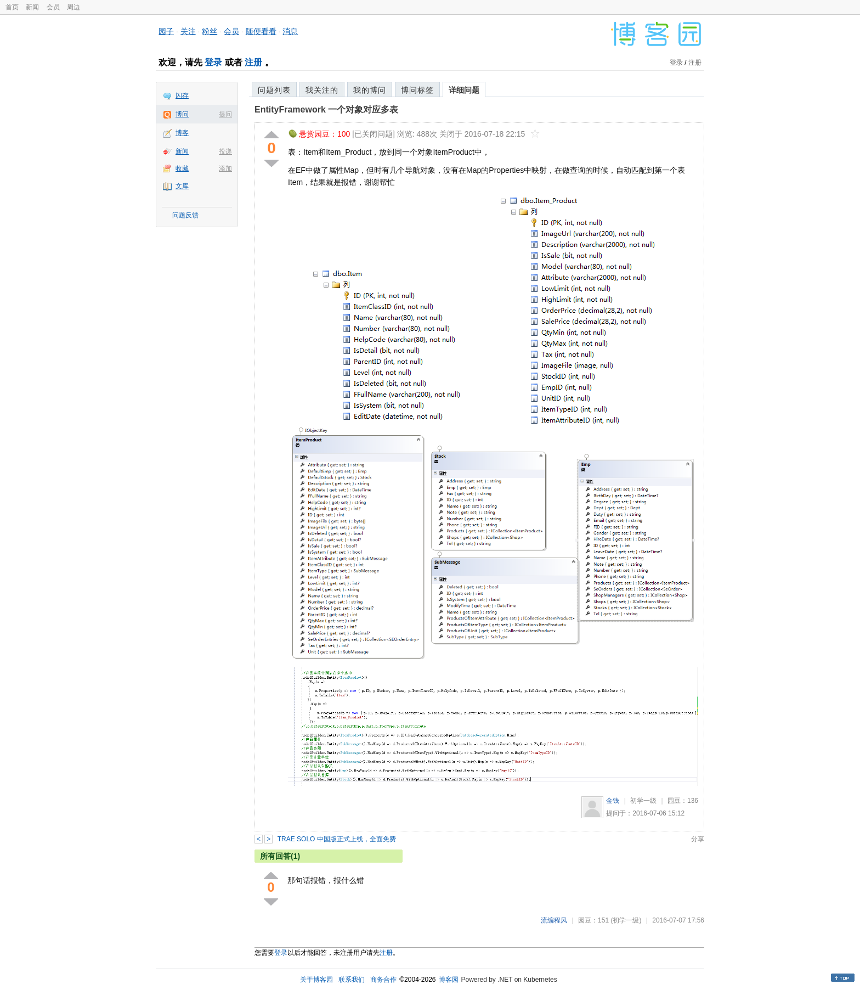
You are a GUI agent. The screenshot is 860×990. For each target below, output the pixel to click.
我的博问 (369, 90)
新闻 (32, 7)
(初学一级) (625, 920)
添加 (225, 168)
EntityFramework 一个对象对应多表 (326, 109)
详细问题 (464, 90)
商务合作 (383, 979)
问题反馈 (185, 215)
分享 (697, 839)
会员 (53, 7)
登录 (213, 62)
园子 (166, 31)
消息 (290, 31)
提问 (225, 114)
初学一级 (643, 801)
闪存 (182, 95)
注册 (253, 62)
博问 (182, 114)
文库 (182, 186)
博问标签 (417, 90)
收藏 (182, 168)
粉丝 (209, 31)
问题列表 (274, 90)
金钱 (612, 801)
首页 (12, 7)
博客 (182, 133)
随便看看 (261, 31)
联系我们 (351, 979)
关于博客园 (316, 979)
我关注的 (321, 90)
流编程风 (554, 920)
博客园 (449, 979)
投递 (225, 151)
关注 (188, 31)
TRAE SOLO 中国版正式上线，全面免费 (337, 839)
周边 (73, 7)
